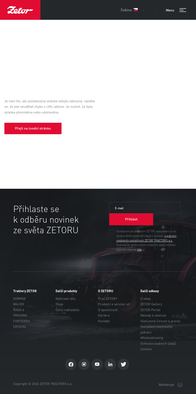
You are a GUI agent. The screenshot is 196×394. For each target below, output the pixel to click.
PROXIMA (20, 315)
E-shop (145, 299)
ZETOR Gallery (151, 304)
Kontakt (104, 321)
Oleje (59, 304)
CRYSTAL (20, 326)
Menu (176, 10)
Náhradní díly (66, 299)
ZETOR (20, 10)
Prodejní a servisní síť (114, 304)
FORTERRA (21, 321)
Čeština (129, 10)
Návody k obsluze (153, 315)
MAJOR (18, 304)
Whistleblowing (151, 338)
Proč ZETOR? (107, 299)
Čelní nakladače (67, 310)
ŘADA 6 (18, 310)
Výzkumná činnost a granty (160, 321)
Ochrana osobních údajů (158, 343)
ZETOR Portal (150, 310)
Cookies (146, 349)
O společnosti (108, 310)
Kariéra (103, 315)
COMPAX (19, 299)
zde (139, 249)
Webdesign (171, 385)
